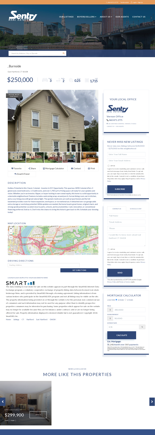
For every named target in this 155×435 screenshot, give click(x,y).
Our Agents (120, 126)
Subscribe (120, 189)
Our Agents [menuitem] (122, 17)
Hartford (31, 315)
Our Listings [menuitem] (66, 17)
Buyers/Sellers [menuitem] (86, 17)
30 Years (120, 300)
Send (119, 273)
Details (38, 415)
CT (23, 315)
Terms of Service (125, 282)
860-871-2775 (112, 2)
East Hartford (43, 315)
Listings (17, 315)
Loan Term (111, 300)
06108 (54, 315)
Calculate (120, 335)
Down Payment (112, 314)
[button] (63, 53)
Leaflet (77, 254)
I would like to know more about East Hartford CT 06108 (126, 239)
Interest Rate (112, 323)
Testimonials (124, 2)
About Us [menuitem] (105, 17)
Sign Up (140, 2)
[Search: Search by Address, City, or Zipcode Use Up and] (35, 53)
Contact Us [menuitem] (139, 17)
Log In (134, 2)
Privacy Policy (112, 282)
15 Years (129, 300)
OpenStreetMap (86, 254)
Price (109, 306)
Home (8, 315)
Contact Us (110, 126)
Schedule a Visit (136, 209)
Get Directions (89, 265)
